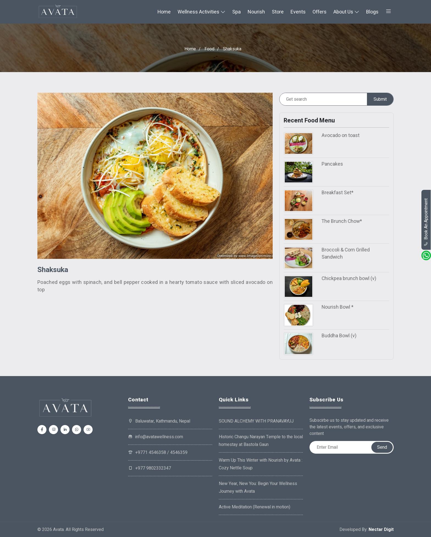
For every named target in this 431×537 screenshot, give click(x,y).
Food (209, 49)
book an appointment (426, 222)
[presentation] (351, 464)
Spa (236, 12)
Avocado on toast (341, 135)
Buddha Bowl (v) (339, 335)
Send (382, 447)
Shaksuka (232, 49)
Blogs (372, 12)
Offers (320, 12)
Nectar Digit (381, 529)
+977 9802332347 (149, 468)
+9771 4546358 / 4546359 (157, 452)
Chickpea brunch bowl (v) (349, 278)
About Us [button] (346, 12)
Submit (380, 99)
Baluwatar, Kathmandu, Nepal (162, 421)
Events (298, 12)
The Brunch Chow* (342, 221)
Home (164, 12)
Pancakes (332, 164)
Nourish (256, 12)
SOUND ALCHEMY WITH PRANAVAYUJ (256, 421)
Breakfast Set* (337, 192)
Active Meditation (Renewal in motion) (254, 507)
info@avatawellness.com (155, 437)
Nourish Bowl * (337, 307)
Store (278, 12)
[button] (388, 12)
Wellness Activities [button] (201, 12)
